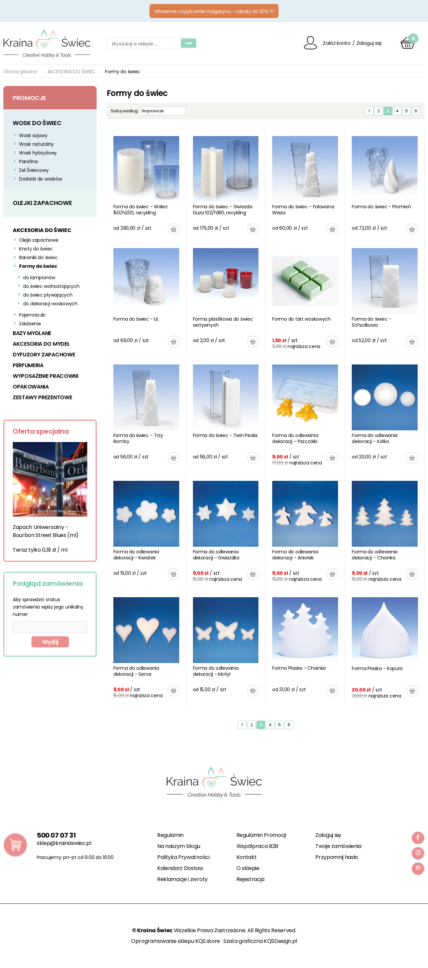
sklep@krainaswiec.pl (64, 843)
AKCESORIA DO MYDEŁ (41, 344)
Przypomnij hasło (336, 857)
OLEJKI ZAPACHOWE (42, 203)
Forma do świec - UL (136, 319)
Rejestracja (250, 879)
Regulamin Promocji (261, 835)
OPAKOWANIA (31, 387)
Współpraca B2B (257, 846)
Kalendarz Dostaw (180, 868)
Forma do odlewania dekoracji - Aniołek (295, 554)
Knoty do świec (36, 248)
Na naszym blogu (178, 846)
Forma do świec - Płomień (381, 206)
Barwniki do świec (38, 257)
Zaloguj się (369, 42)
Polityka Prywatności (183, 857)
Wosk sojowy (33, 135)
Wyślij (50, 642)
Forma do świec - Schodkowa (371, 322)
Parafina (28, 161)
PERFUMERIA (28, 365)
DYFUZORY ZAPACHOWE (44, 354)
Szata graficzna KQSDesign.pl (260, 941)
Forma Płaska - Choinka (299, 668)
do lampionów (39, 277)
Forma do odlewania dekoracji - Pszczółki (295, 438)
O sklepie (247, 868)
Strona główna (20, 71)
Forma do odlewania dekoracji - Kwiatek (136, 554)
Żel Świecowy (34, 170)
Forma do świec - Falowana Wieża (303, 209)
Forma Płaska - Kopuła (377, 668)
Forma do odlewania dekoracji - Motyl (216, 671)
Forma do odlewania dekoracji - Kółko (375, 438)
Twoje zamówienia (338, 846)
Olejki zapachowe (39, 240)
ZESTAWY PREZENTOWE (42, 397)
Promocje (29, 98)
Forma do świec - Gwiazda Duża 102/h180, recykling (222, 209)
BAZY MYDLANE (32, 333)
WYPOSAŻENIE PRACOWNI (45, 376)
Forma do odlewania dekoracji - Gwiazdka (216, 554)
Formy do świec (38, 266)
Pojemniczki (32, 315)
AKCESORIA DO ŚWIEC (71, 71)
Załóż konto (337, 42)
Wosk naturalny (36, 144)
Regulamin (170, 835)
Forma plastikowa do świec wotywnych (223, 322)
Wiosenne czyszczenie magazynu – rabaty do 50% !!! (213, 11)
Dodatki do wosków (40, 179)
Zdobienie (30, 323)
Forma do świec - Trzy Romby (138, 438)
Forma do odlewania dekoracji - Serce (136, 671)
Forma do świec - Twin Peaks (225, 435)
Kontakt (246, 857)
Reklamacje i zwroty (182, 879)
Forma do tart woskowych (301, 319)
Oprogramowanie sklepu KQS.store (175, 941)
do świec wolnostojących (51, 286)
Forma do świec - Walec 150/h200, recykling (140, 209)
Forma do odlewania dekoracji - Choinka (375, 554)
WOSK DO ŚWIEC (37, 123)
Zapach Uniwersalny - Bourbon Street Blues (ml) (46, 531)
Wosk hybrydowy (38, 152)
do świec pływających (47, 295)
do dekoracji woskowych (50, 303)
